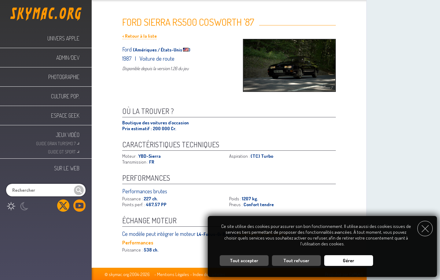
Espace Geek (65, 115)
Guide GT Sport (63, 151)
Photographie (63, 77)
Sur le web (66, 168)
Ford (127, 49)
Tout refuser (296, 260)
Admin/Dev (67, 57)
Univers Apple (63, 38)
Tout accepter (244, 260)
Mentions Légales (173, 274)
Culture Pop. (65, 96)
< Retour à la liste (139, 36)
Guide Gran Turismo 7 (57, 142)
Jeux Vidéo (67, 134)
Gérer (348, 260)
